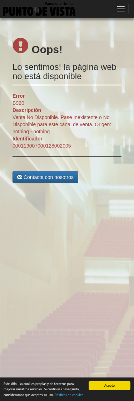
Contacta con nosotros (45, 177)
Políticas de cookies (69, 395)
